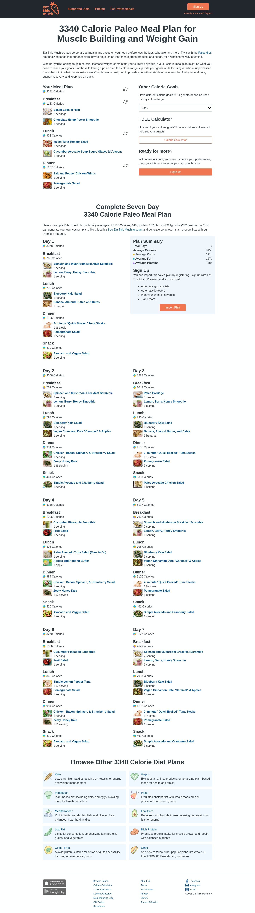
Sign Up (198, 6)
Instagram (192, 885)
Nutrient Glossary (102, 893)
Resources (99, 906)
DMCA (144, 898)
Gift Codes (99, 902)
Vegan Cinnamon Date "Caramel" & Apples (82, 431)
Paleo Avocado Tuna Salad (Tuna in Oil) (80, 552)
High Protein (149, 829)
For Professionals (122, 8)
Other (144, 848)
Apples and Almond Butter (71, 560)
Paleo (144, 793)
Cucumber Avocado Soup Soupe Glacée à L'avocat (88, 151)
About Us (145, 881)
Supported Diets (79, 8)
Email (190, 889)
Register (175, 171)
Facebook (192, 881)
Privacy (145, 893)
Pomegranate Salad (67, 183)
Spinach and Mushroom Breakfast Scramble (83, 263)
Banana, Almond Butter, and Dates (77, 302)
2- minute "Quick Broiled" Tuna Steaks (79, 323)
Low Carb (147, 811)
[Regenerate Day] (125, 89)
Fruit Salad (61, 530)
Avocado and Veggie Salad (71, 353)
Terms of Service (149, 902)
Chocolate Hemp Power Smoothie (76, 119)
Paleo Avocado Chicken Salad (164, 482)
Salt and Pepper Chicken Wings (75, 173)
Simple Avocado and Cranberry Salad (79, 482)
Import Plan (172, 307)
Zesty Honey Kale (65, 461)
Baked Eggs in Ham (67, 109)
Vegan (145, 774)
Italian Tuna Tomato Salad (71, 141)
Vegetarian (62, 793)
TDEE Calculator (102, 889)
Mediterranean (64, 811)
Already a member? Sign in (198, 13)
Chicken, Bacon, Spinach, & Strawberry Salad (84, 452)
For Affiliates (147, 889)
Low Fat (60, 829)
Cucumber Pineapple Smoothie (74, 522)
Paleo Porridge (154, 393)
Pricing (100, 8)
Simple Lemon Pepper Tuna (72, 681)
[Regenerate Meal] (125, 101)
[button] (175, 108)
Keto (58, 774)
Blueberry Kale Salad (68, 293)
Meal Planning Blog (103, 898)
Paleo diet (204, 52)
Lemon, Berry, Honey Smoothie (74, 272)
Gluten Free (62, 848)
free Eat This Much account (125, 229)
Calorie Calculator (175, 139)
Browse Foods (100, 881)
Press (144, 885)
